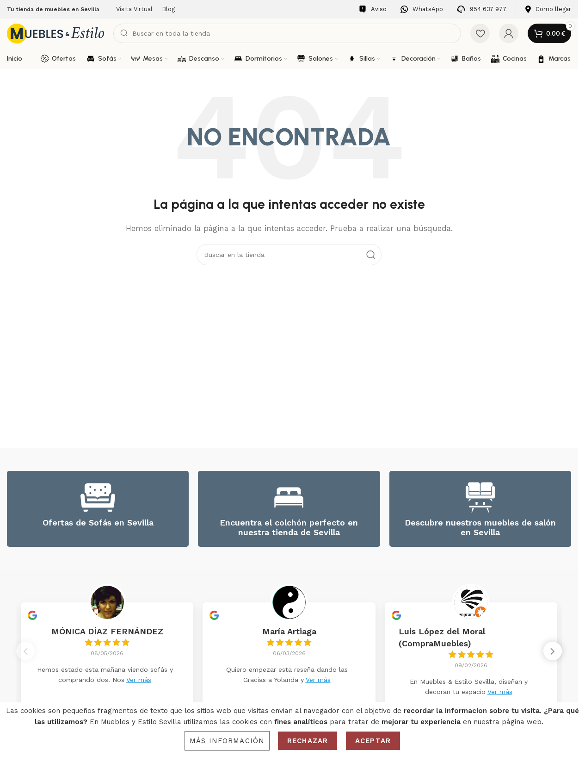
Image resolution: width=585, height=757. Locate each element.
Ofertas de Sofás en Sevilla (98, 522)
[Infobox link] (373, 9)
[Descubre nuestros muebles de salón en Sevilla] (480, 497)
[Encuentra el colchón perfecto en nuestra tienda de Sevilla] (288, 497)
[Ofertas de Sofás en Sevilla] (97, 497)
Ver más (138, 679)
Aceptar (373, 741)
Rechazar (307, 741)
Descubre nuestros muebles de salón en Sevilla (480, 528)
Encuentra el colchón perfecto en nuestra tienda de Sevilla (289, 528)
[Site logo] (55, 33)
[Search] (287, 33)
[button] (552, 654)
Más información (227, 741)
